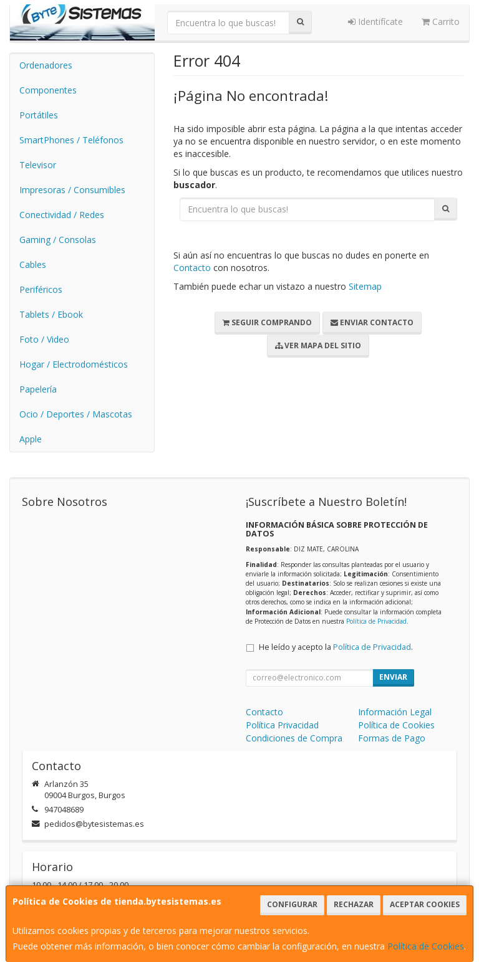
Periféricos (40, 289)
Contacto (192, 268)
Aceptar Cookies (425, 904)
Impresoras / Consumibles (72, 190)
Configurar (292, 904)
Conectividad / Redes (61, 215)
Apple (30, 439)
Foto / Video (44, 339)
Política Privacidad (282, 725)
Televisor (37, 165)
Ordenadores (45, 65)
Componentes (48, 90)
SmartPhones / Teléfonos (71, 140)
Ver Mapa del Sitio (318, 345)
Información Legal (395, 712)
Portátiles (38, 115)
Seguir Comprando (267, 322)
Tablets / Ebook (51, 314)
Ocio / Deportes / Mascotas (75, 414)
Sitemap (365, 286)
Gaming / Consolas (57, 239)
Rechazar (354, 904)
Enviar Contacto (372, 322)
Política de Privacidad (376, 621)
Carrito (441, 21)
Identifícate (375, 21)
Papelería (38, 389)
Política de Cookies (425, 946)
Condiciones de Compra (294, 738)
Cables (32, 264)
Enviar (393, 677)
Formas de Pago (391, 738)
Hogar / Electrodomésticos (73, 364)
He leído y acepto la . (336, 647)
